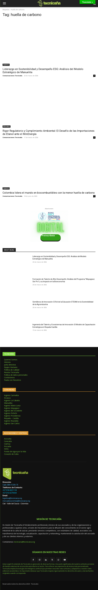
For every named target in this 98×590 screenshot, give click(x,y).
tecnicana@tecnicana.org (24, 542)
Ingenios (6, 64)
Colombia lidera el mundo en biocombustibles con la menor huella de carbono (49, 192)
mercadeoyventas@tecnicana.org (16, 501)
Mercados (6, 126)
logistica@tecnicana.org (12, 498)
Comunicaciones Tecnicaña (12, 76)
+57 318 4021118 (10, 490)
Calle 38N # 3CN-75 (10, 485)
